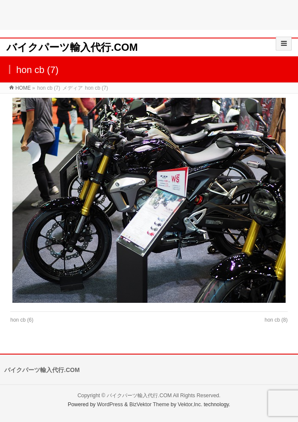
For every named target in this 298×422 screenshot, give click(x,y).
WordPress (110, 404)
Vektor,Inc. (190, 404)
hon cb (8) (276, 320)
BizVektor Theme (149, 404)
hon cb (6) (21, 320)
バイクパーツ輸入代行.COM (72, 47)
